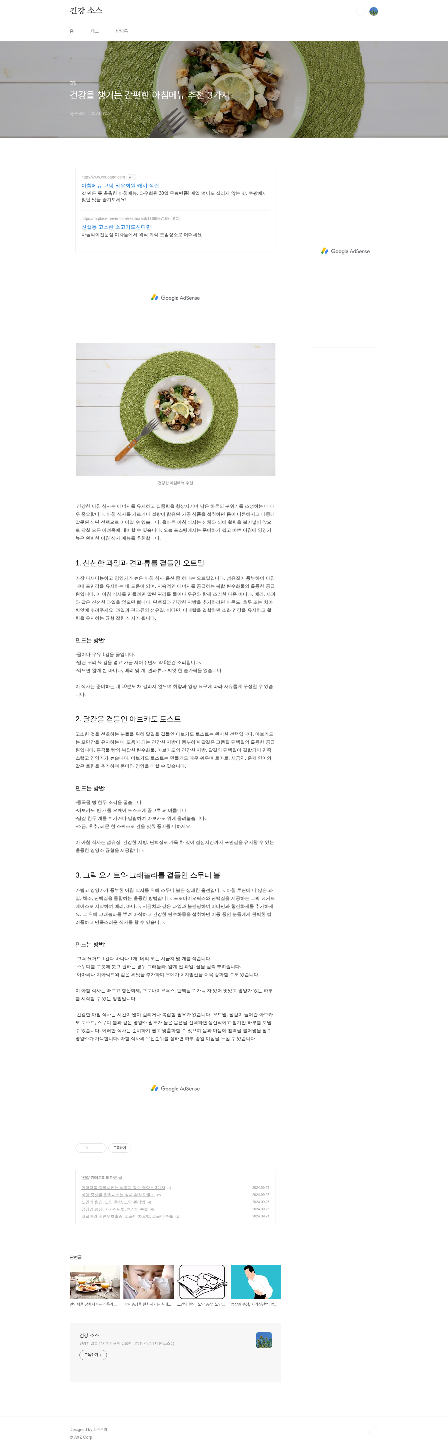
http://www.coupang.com (103, 177)
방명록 (122, 31)
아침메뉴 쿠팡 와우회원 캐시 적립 (120, 185)
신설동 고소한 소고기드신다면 (116, 227)
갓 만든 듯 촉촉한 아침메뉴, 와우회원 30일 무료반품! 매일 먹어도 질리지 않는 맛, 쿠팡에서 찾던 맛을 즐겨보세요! (174, 196)
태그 (95, 31)
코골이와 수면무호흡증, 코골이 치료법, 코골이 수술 (127, 1216)
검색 (360, 11)
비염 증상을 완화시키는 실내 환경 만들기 (118, 1195)
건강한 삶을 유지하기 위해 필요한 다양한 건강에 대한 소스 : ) (126, 1343)
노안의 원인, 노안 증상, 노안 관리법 (113, 1202)
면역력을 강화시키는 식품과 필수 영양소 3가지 (123, 1187)
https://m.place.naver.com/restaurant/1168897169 (125, 218)
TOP (373, 1431)
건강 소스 (86, 11)
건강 (85, 1177)
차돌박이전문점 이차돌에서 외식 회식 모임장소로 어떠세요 (141, 234)
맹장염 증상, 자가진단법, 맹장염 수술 (114, 1209)
